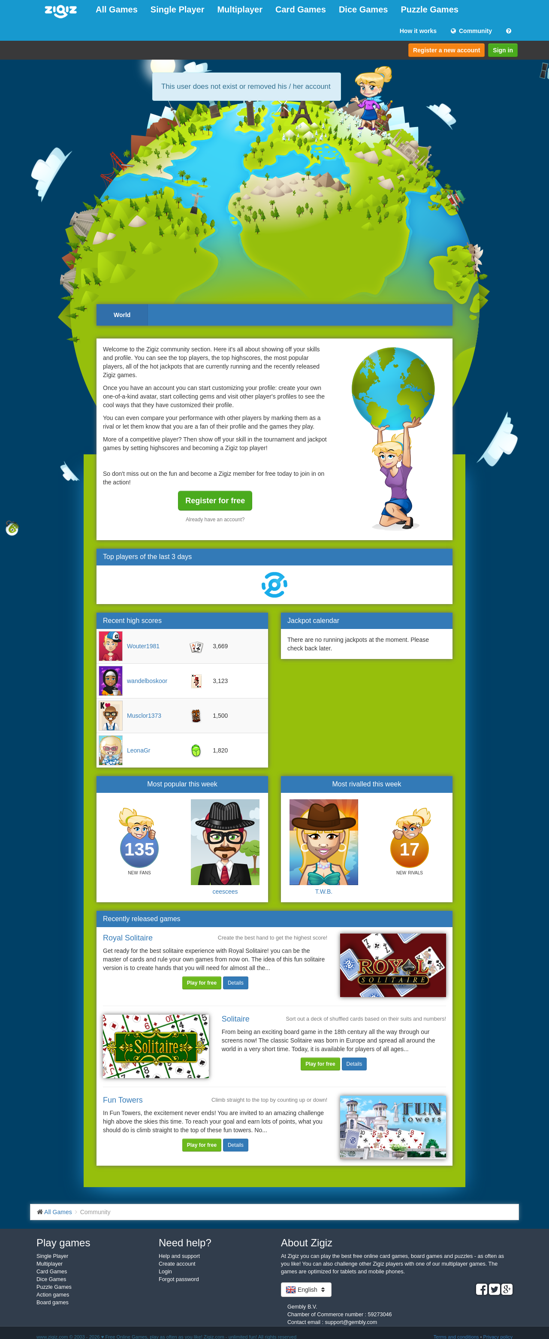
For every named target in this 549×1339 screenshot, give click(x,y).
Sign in (503, 50)
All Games (117, 9)
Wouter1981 (143, 646)
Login (165, 1272)
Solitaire (236, 1019)
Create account (177, 1264)
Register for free (215, 500)
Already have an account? (215, 520)
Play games (63, 1242)
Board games (52, 1303)
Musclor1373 (144, 715)
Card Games (300, 9)
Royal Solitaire (128, 938)
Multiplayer (239, 9)
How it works (418, 30)
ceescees (225, 891)
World (122, 314)
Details (236, 983)
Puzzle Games (430, 9)
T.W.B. (323, 891)
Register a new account (446, 50)
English (306, 1290)
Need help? (185, 1242)
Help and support (179, 1256)
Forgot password (179, 1279)
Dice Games (363, 9)
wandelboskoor (147, 680)
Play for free (202, 983)
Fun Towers (123, 1100)
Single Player (178, 9)
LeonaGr (138, 750)
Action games (52, 1295)
